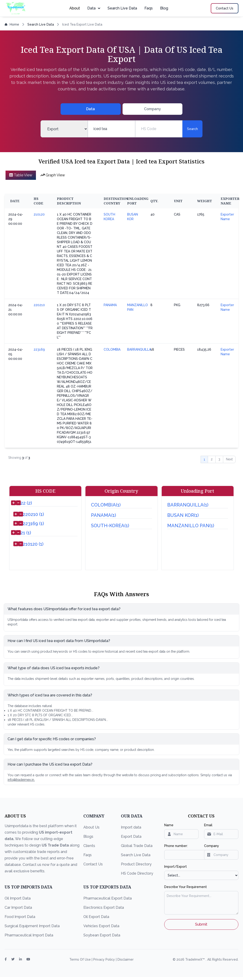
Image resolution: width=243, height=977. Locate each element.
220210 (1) (33, 514)
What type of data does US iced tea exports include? (54, 668)
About (74, 8)
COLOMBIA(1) (106, 505)
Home (12, 24)
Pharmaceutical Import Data (29, 935)
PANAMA (110, 305)
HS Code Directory (137, 873)
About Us (91, 827)
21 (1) (25, 533)
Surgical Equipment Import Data (32, 926)
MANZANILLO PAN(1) (190, 525)
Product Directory (136, 864)
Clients (89, 846)
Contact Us (93, 864)
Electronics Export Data (103, 907)
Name (168, 825)
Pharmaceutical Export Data (107, 898)
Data (93, 8)
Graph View (53, 175)
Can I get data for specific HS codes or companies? (52, 739)
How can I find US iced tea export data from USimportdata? (59, 641)
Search (192, 129)
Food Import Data (20, 917)
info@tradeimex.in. (21, 780)
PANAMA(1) (103, 515)
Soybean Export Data (101, 935)
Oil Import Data (18, 898)
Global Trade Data (136, 846)
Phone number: (176, 846)
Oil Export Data (96, 917)
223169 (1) (33, 523)
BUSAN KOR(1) (183, 515)
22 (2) (26, 503)
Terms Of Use (80, 959)
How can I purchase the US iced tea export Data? (50, 764)
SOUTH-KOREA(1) (110, 525)
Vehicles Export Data (101, 926)
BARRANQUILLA (139, 349)
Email (208, 825)
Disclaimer (125, 959)
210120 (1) (33, 544)
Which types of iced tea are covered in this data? (50, 695)
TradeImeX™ (195, 959)
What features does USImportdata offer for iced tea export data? (64, 609)
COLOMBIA (112, 349)
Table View (20, 175)
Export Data (131, 836)
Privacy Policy (104, 959)
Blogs (88, 836)
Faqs (148, 8)
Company (211, 846)
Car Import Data (18, 907)
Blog (164, 8)
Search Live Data (122, 8)
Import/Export (175, 866)
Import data (131, 827)
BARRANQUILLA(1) (187, 505)
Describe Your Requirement (185, 887)
